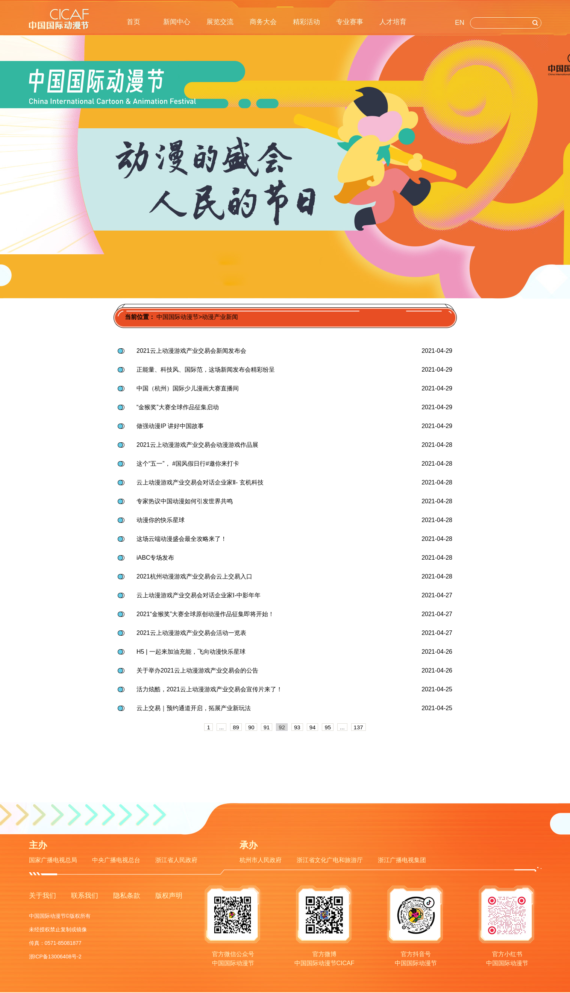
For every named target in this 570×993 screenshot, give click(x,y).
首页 (133, 22)
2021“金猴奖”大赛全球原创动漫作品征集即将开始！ (205, 614)
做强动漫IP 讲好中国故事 (170, 426)
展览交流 (219, 22)
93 (297, 727)
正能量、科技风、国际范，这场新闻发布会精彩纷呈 (205, 369)
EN (459, 22)
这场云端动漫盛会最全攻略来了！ (181, 539)
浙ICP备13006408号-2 (55, 957)
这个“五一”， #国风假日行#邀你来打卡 (187, 463)
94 (312, 727)
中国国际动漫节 (177, 317)
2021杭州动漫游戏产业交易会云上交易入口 (194, 576)
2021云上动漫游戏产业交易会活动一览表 (191, 633)
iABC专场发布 (155, 557)
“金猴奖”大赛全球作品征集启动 (177, 407)
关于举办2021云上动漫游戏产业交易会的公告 (197, 670)
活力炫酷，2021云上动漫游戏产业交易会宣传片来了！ (209, 689)
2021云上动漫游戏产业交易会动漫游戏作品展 (197, 445)
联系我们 (84, 895)
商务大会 (263, 22)
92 (282, 727)
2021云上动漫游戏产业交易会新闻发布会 (191, 351)
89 (236, 727)
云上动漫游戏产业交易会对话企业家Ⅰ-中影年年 (198, 595)
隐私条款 (126, 895)
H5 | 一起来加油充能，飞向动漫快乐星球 (191, 651)
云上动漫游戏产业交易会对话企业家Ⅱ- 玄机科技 (200, 482)
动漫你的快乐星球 (160, 520)
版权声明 (168, 895)
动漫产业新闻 (220, 317)
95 (327, 727)
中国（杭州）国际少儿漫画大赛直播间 (187, 388)
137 (358, 727)
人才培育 (392, 22)
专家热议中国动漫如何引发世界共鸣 (184, 501)
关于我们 (42, 895)
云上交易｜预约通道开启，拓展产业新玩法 (193, 708)
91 (267, 727)
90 (251, 727)
